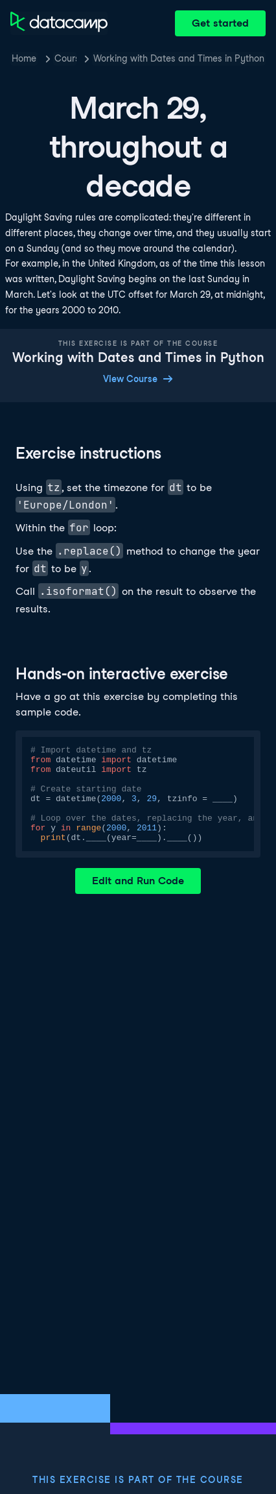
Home (24, 58)
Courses (65, 58)
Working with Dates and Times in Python (178, 58)
